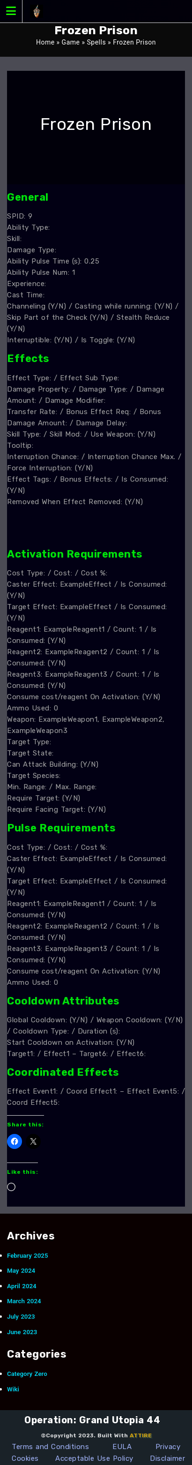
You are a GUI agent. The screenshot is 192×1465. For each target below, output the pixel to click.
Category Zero (27, 1373)
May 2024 (21, 1270)
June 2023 (22, 1332)
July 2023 (21, 1316)
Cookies (25, 1458)
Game (71, 42)
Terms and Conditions (50, 1446)
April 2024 (22, 1286)
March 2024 (24, 1301)
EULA (122, 1446)
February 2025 (27, 1255)
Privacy (168, 1446)
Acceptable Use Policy (94, 1458)
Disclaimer (167, 1458)
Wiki (13, 1389)
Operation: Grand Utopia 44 (92, 1420)
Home (45, 42)
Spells (96, 42)
